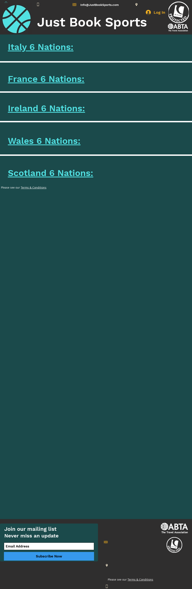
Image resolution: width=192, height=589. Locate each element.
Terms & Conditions (33, 187)
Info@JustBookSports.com (99, 5)
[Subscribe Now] (49, 556)
